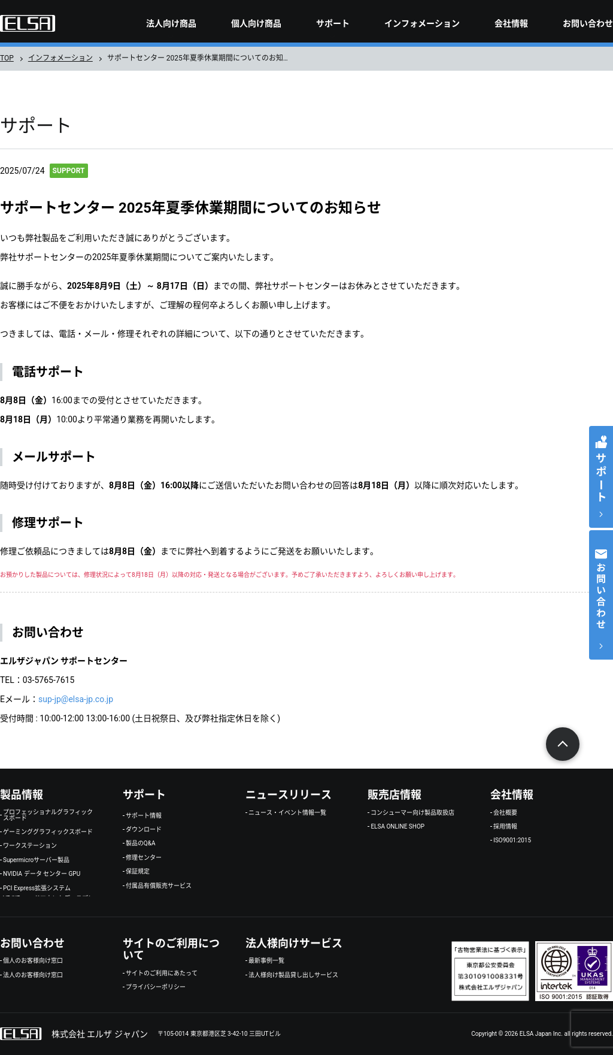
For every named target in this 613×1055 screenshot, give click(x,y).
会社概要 (505, 813)
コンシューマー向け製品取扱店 (412, 813)
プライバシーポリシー (156, 987)
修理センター (144, 858)
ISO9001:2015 (512, 841)
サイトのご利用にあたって (162, 974)
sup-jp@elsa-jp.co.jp (75, 699)
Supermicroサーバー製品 (36, 860)
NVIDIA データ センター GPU (41, 874)
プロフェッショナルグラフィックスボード (48, 815)
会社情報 (511, 23)
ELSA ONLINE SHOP (397, 827)
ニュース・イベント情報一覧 (287, 813)
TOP (7, 58)
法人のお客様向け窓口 (33, 975)
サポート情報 (144, 816)
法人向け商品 (171, 23)
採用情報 (505, 827)
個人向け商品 (256, 23)
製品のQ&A (141, 844)
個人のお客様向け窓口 (33, 961)
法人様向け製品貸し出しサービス (293, 975)
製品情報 (21, 794)
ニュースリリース (288, 794)
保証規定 (138, 872)
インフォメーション (422, 23)
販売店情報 (394, 794)
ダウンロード (144, 830)
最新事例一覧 (266, 961)
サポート (333, 23)
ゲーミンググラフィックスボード (48, 832)
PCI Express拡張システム (37, 888)
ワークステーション (30, 846)
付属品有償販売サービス (159, 886)
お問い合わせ (588, 23)
